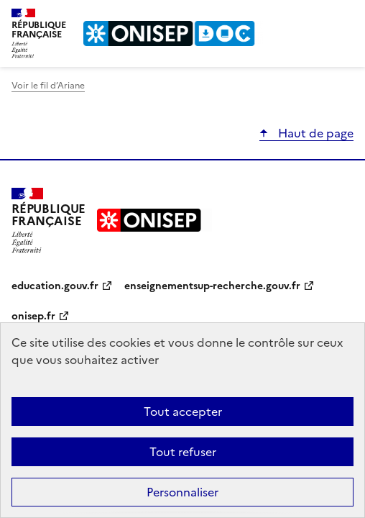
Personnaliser (182, 492)
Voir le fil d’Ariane (48, 85)
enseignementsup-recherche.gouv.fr (212, 286)
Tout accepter (183, 411)
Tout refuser (182, 451)
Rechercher (316, 17)
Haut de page (314, 133)
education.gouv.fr (54, 286)
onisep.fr (33, 316)
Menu (345, 17)
